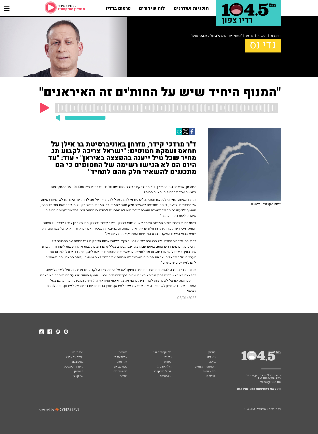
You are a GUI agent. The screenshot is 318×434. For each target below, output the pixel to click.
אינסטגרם (166, 376)
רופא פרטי (209, 371)
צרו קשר (78, 376)
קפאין (212, 352)
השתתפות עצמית (205, 366)
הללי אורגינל (164, 366)
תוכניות (262, 36)
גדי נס (249, 36)
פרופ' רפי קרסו (163, 371)
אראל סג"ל (120, 357)
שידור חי (211, 376)
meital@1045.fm (270, 382)
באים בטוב (77, 361)
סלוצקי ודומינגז (162, 352)
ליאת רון (122, 352)
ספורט (168, 361)
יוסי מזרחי (77, 352)
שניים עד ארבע (74, 357)
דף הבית (276, 36)
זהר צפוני (121, 361)
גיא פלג (211, 357)
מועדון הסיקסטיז (73, 366)
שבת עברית (120, 366)
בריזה (212, 361)
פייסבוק (78, 371)
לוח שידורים (120, 371)
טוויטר (123, 376)
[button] (6, 12)
